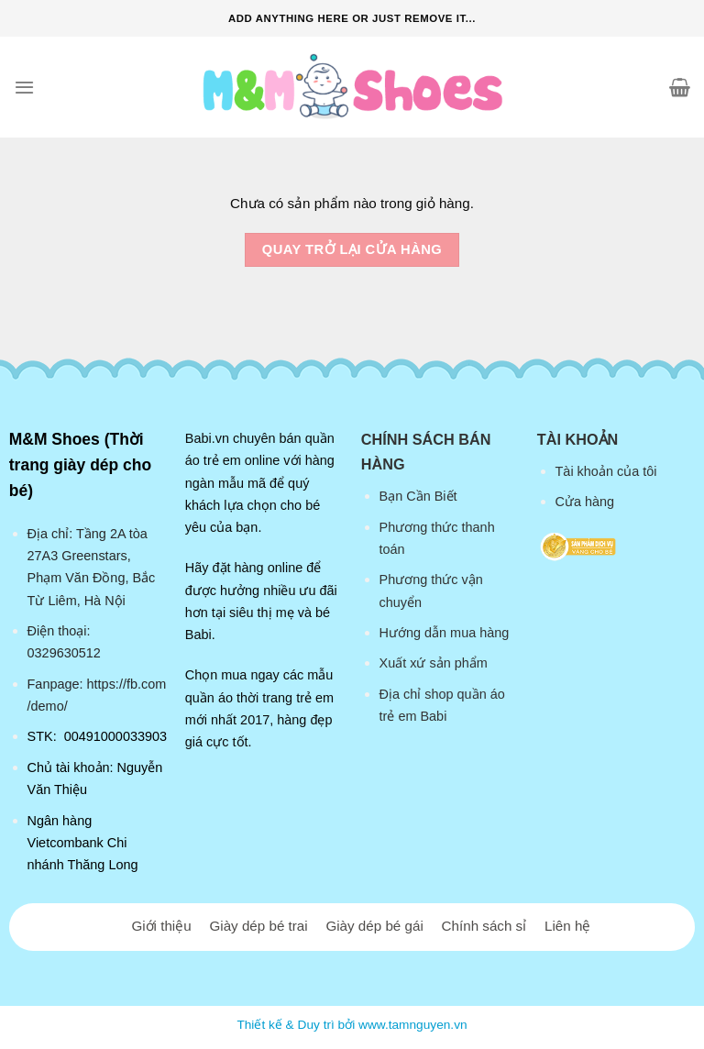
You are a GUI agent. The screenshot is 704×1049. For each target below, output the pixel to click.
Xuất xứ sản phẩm (434, 663)
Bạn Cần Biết (418, 496)
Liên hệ (567, 925)
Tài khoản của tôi (606, 471)
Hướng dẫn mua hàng (445, 632)
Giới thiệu (161, 925)
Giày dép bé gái (374, 925)
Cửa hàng (585, 501)
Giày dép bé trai (258, 925)
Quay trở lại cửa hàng (352, 249)
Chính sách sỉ (484, 925)
